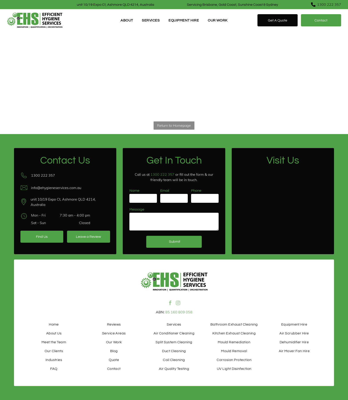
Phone (196, 190)
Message (136, 209)
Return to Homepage (174, 125)
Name (134, 190)
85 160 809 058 (178, 312)
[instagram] (178, 305)
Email (164, 190)
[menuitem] (126, 20)
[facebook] (170, 305)
